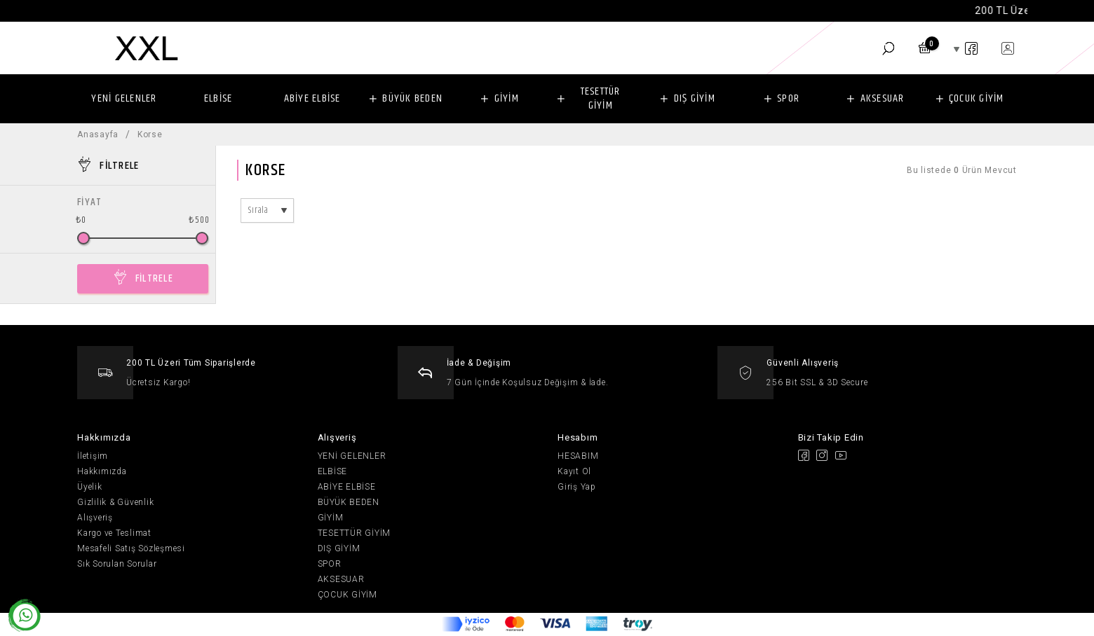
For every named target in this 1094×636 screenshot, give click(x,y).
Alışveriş (95, 518)
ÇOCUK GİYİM (976, 98)
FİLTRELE (154, 278)
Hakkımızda (102, 471)
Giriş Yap (577, 487)
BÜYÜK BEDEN (412, 98)
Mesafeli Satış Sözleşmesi (131, 548)
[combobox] (267, 210)
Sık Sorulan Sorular (116, 564)
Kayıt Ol (574, 471)
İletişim (92, 456)
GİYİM (506, 98)
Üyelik (89, 487)
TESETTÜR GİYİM (601, 98)
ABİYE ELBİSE (312, 98)
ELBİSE (218, 98)
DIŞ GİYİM (694, 98)
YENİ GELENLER (123, 98)
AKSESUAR (882, 98)
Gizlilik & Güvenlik (115, 502)
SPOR (788, 98)
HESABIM (578, 456)
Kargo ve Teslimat (114, 533)
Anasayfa (98, 134)
